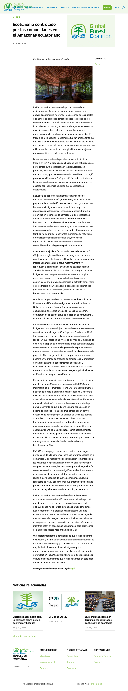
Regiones (71, 668)
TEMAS (63, 7)
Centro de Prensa (102, 656)
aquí (72, 568)
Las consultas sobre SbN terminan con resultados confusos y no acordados (98, 619)
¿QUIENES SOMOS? (33, 7)
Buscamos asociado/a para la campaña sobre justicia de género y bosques (27, 619)
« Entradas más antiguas (25, 636)
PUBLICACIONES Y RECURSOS (84, 7)
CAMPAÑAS (15, 7)
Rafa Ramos (96, 684)
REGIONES (51, 7)
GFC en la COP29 (58, 616)
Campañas (72, 656)
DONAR (107, 7)
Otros (16, 17)
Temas (70, 662)
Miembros (45, 656)
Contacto (98, 662)
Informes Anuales (48, 662)
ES (116, 7)
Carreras (44, 668)
